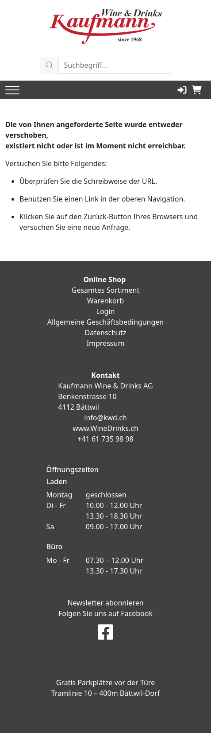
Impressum (106, 343)
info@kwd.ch (105, 418)
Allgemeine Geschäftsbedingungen (105, 322)
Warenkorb (105, 301)
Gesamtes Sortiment (106, 290)
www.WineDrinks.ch (105, 428)
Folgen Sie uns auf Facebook (105, 613)
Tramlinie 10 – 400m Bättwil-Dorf (105, 693)
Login (105, 311)
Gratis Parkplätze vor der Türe (105, 682)
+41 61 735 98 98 (105, 439)
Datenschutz (106, 332)
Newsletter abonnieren (105, 603)
